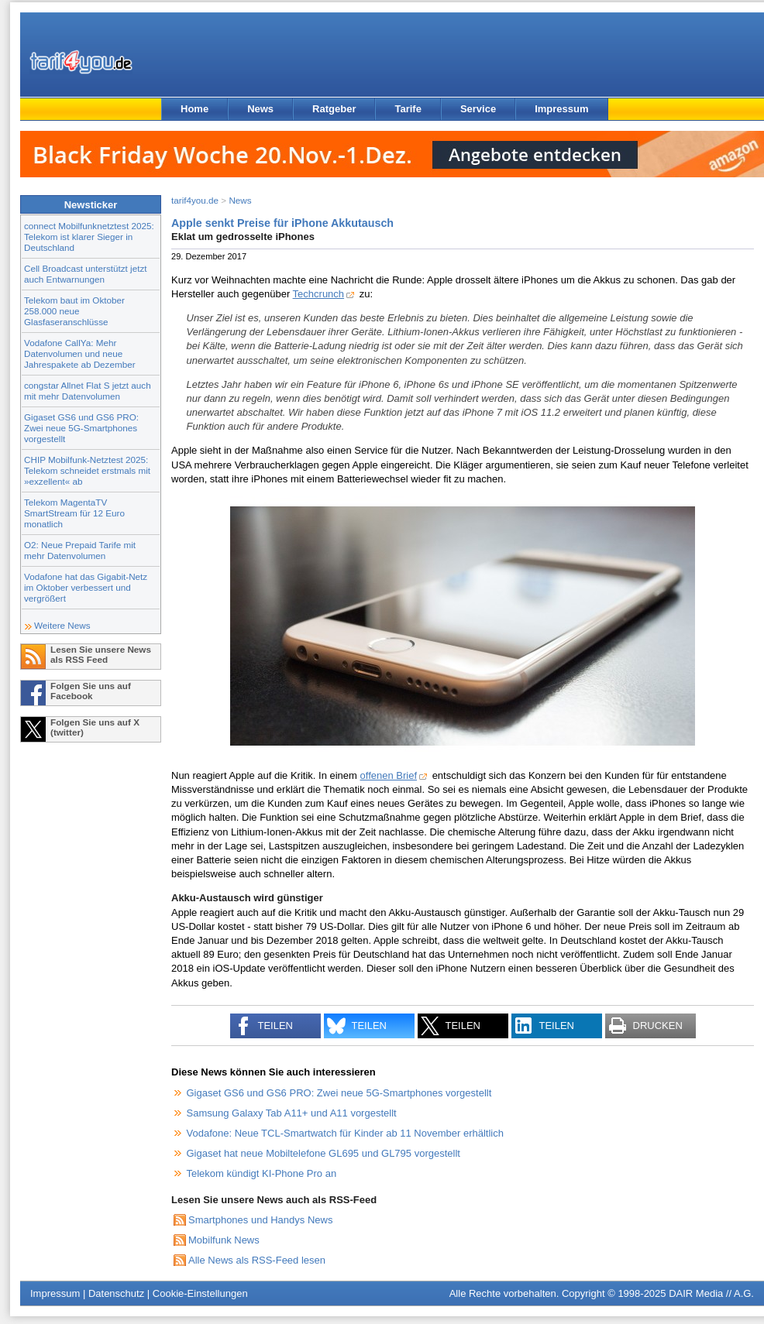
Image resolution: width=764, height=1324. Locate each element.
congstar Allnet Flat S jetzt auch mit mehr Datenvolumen (87, 390)
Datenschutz (116, 1293)
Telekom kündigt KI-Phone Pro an (262, 1173)
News (260, 109)
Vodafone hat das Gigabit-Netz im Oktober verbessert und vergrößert (85, 587)
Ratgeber (334, 109)
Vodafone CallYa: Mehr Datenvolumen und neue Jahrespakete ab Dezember (80, 353)
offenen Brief (388, 775)
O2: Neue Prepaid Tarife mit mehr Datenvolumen (80, 550)
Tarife (407, 109)
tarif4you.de (195, 200)
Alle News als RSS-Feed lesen (256, 1260)
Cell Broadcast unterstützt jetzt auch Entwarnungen (85, 273)
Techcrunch (318, 294)
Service (478, 109)
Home (194, 109)
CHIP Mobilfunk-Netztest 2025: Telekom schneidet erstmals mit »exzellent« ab (87, 470)
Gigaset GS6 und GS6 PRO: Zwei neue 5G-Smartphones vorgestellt (81, 428)
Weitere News (62, 625)
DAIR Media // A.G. (711, 1293)
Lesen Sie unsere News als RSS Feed (100, 654)
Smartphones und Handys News (260, 1220)
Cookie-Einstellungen (200, 1293)
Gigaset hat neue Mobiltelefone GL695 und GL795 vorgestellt (323, 1153)
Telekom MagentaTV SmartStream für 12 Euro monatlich (74, 513)
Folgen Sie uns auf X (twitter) (94, 727)
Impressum (561, 109)
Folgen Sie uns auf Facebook (90, 691)
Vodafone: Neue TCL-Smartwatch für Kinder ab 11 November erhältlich (345, 1133)
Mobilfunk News (224, 1240)
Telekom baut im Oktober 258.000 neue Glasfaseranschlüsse (74, 311)
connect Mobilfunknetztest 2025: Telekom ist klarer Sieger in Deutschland (89, 236)
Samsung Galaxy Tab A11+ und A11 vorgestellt (292, 1113)
